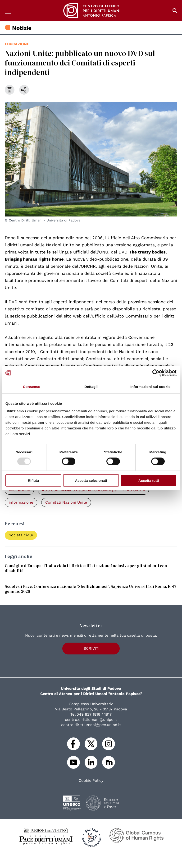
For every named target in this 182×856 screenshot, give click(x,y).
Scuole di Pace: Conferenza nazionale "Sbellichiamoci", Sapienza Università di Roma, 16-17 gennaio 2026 (90, 588)
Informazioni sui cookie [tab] (150, 387)
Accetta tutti (148, 480)
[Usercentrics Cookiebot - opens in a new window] (156, 373)
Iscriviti (91, 648)
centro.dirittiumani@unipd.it (91, 719)
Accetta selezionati (91, 480)
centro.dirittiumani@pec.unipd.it (91, 725)
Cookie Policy (91, 780)
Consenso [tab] (31, 387)
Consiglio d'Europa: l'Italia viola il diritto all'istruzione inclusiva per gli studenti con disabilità (86, 568)
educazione (17, 44)
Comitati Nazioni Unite (66, 502)
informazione (21, 502)
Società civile (21, 535)
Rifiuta (33, 480)
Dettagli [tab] (91, 387)
